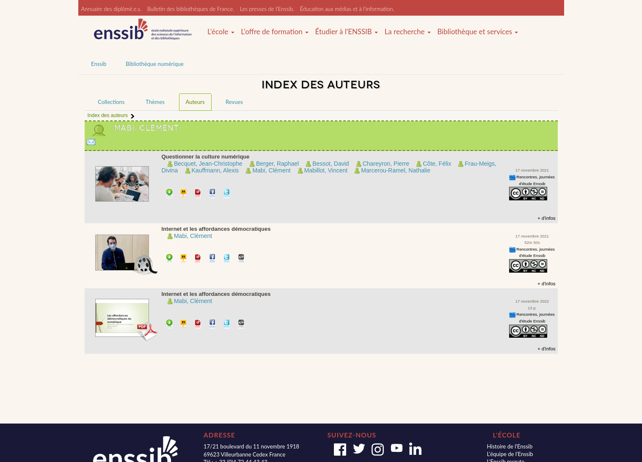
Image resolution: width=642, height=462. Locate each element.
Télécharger (169, 194)
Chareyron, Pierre (386, 163)
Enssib (98, 63)
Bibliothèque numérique (155, 63)
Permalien (198, 194)
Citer (184, 194)
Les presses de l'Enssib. (267, 8)
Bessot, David (330, 163)
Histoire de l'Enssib (509, 446)
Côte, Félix (437, 163)
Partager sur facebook (212, 194)
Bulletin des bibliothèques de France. (190, 8)
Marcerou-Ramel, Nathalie (395, 170)
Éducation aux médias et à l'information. (347, 8)
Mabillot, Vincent (325, 170)
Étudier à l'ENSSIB (346, 31)
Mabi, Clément (271, 170)
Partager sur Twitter (227, 194)
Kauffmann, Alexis (215, 170)
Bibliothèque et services (477, 31)
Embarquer (241, 259)
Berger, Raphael (277, 163)
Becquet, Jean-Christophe (208, 163)
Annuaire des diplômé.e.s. (111, 8)
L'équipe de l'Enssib (510, 454)
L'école (220, 31)
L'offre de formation (275, 31)
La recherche (408, 31)
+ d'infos (546, 218)
